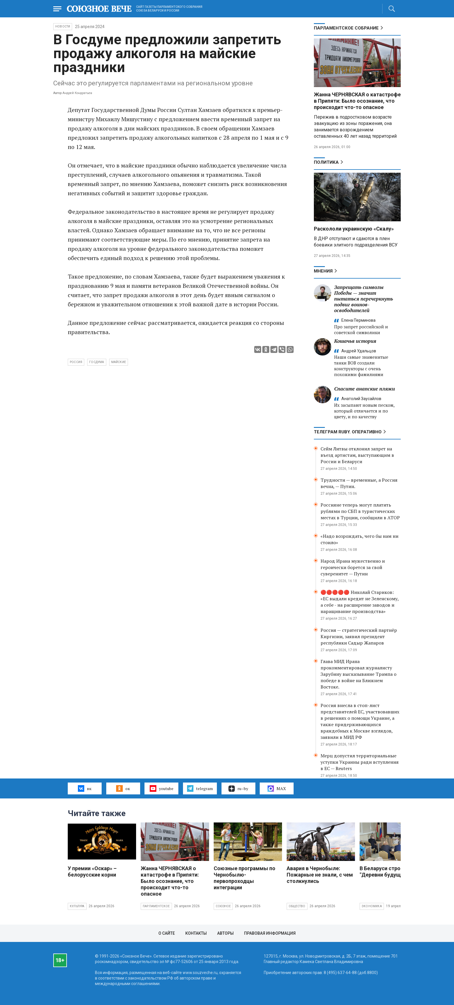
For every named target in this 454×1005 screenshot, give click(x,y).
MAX (277, 788)
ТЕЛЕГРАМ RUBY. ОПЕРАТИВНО (348, 432)
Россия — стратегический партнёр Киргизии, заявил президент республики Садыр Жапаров (359, 636)
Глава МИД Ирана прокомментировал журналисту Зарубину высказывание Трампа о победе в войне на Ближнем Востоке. (358, 674)
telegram (200, 788)
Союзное (223, 906)
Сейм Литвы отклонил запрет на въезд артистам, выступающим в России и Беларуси (357, 455)
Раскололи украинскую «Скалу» (354, 229)
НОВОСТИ (62, 26)
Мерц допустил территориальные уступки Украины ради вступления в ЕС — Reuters (360, 762)
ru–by (238, 788)
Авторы (225, 933)
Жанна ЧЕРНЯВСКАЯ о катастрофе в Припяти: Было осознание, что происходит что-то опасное (357, 100)
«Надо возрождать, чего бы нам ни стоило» (359, 539)
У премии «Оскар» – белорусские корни (92, 871)
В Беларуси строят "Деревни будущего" (385, 871)
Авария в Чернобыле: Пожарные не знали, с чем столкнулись (320, 874)
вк (84, 788)
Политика (326, 162)
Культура (77, 906)
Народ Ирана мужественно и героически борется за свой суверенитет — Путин (353, 567)
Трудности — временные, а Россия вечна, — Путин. (359, 483)
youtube (161, 788)
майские (118, 362)
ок (123, 788)
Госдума (96, 362)
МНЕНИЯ (323, 271)
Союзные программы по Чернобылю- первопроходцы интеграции (244, 877)
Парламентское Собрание (346, 28)
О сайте (166, 933)
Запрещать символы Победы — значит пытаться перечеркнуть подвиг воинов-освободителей (363, 299)
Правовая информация (270, 933)
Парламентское (156, 906)
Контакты (196, 933)
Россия (76, 362)
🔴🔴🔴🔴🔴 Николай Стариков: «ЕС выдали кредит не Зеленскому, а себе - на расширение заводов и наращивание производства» (360, 601)
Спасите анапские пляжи (364, 388)
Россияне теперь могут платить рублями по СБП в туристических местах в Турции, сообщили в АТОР (360, 511)
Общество (297, 906)
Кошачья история (355, 341)
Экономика (372, 906)
